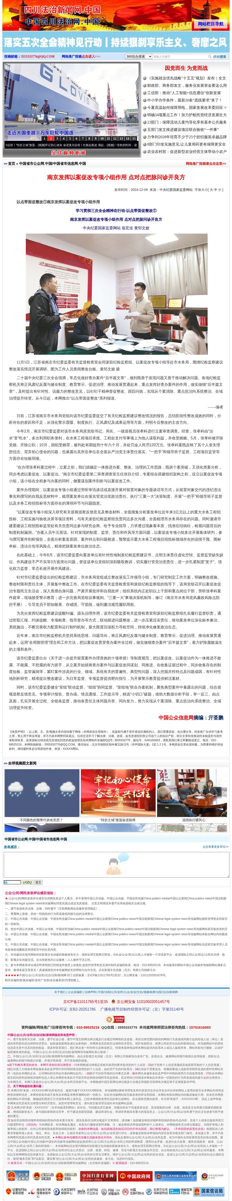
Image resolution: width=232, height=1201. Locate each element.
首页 (11, 163)
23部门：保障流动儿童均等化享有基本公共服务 (187, 122)
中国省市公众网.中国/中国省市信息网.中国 (52, 163)
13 (121, 138)
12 (114, 138)
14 (127, 138)
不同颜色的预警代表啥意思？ (42, 821)
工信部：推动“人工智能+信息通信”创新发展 (184, 93)
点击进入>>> (91, 56)
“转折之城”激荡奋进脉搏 (118, 821)
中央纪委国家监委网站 (176, 190)
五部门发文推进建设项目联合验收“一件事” (183, 130)
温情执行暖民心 (194, 821)
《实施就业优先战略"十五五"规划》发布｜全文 (186, 78)
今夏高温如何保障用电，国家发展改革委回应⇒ (187, 108)
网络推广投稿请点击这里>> (206, 164)
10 (102, 138)
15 (134, 138)
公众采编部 (75, 992)
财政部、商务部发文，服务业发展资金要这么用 (187, 85)
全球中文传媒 (41, 14)
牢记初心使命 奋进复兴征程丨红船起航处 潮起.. (77, 145)
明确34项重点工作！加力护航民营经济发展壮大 (187, 115)
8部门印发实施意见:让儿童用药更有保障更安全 (186, 144)
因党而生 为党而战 (186, 68)
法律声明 (90, 992)
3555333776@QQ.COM (38, 56)
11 (108, 138)
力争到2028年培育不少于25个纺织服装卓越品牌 (187, 137)
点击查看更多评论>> (216, 846)
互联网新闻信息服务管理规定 (77, 908)
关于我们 (60, 992)
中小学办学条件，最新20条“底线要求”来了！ (185, 100)
